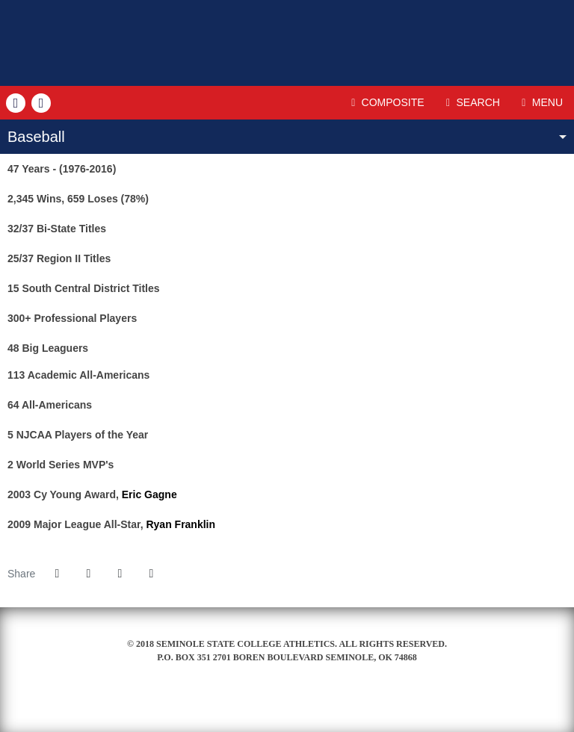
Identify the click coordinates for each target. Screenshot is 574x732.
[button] (151, 573)
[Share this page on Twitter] (88, 573)
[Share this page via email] (119, 573)
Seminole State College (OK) (287, 43)
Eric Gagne (149, 494)
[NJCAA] (287, 709)
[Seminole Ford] (253, 709)
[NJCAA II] (320, 709)
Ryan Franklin (180, 524)
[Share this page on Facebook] (56, 573)
